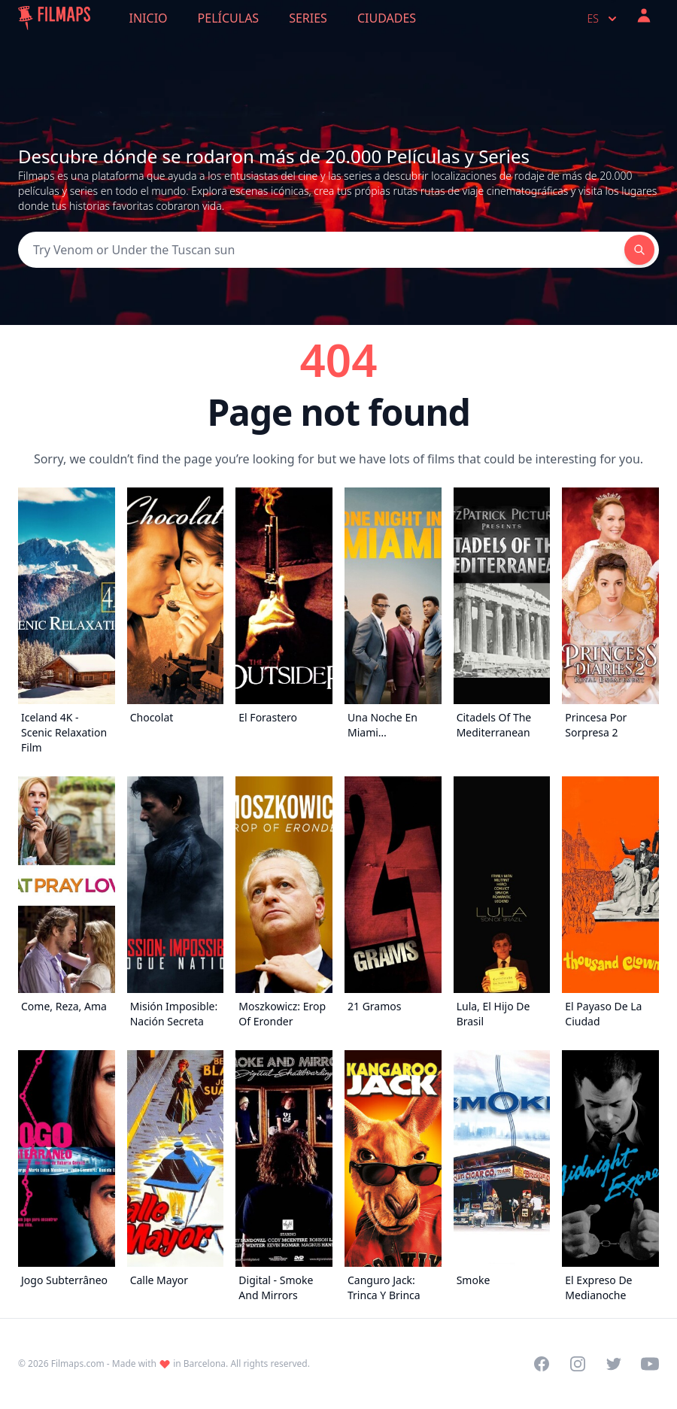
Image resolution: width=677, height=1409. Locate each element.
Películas (229, 18)
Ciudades (386, 18)
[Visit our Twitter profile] (614, 1364)
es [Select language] (603, 18)
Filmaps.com (78, 1363)
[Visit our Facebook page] (542, 1364)
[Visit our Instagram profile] (578, 1364)
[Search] (321, 250)
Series (308, 18)
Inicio (148, 18)
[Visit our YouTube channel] (650, 1364)
